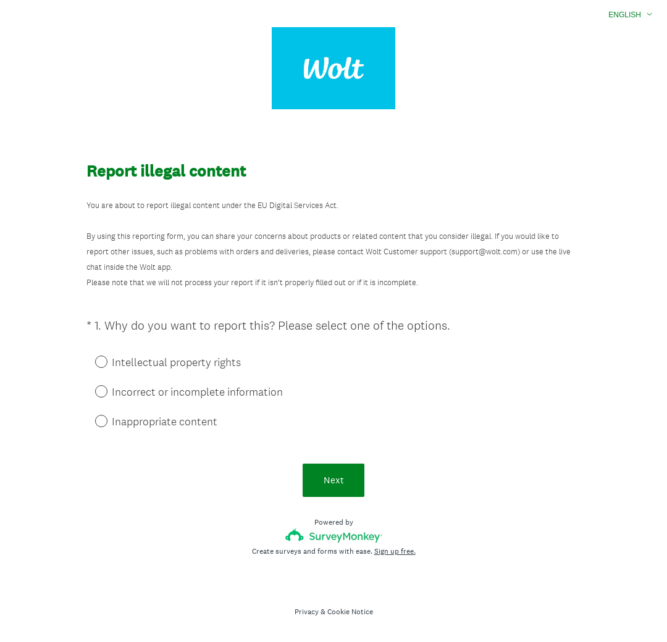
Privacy (307, 612)
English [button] (624, 14)
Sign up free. (395, 551)
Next (334, 480)
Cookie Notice (350, 612)
